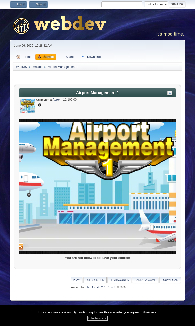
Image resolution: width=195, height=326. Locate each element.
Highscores (119, 279)
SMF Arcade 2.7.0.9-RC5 (100, 287)
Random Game (145, 279)
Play (76, 279)
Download (170, 279)
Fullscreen (95, 279)
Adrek (56, 99)
